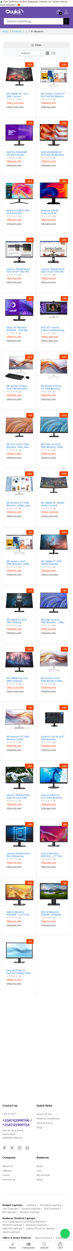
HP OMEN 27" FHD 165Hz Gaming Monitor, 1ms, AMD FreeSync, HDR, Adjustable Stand (52, 562)
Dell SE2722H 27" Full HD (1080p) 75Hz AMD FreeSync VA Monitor (18, 972)
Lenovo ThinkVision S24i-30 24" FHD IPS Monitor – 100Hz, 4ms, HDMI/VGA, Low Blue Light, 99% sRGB (53, 270)
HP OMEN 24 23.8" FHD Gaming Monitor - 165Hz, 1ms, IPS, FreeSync (17, 621)
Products (17, 31)
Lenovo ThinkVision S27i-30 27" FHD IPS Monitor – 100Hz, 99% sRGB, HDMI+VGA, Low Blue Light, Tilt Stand (18, 270)
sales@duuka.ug (12, 1137)
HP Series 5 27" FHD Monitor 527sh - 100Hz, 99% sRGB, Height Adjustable (18, 738)
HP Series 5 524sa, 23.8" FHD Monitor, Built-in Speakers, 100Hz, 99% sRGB (17, 387)
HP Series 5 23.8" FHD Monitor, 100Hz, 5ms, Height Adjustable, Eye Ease (18, 562)
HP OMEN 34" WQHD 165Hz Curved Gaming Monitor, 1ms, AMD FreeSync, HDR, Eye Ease (52, 504)
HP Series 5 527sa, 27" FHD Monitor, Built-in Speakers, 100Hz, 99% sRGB (51, 387)
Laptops (31, 1205)
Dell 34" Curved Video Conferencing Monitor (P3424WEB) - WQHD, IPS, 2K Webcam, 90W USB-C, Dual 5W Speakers (52, 329)
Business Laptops (36, 1225)
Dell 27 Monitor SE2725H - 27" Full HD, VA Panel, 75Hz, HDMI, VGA (52, 855)
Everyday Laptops (50, 1205)
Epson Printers (43, 1238)
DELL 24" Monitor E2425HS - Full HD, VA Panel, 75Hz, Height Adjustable (17, 329)
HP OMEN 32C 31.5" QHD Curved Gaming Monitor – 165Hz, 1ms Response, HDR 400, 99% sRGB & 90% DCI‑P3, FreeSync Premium (18, 95)
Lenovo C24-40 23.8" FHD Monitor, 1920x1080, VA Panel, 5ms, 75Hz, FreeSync (53, 738)
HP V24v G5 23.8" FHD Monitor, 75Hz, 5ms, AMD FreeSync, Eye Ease (52, 445)
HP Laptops (9, 1212)
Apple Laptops (11, 1232)
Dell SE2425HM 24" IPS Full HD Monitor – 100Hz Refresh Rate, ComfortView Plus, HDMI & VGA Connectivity (52, 153)
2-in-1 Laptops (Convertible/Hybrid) (23, 1221)
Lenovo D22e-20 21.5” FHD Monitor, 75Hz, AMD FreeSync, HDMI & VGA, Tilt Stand (52, 796)
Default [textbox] (25, 53)
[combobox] (31, 53)
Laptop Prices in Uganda (40, 1228)
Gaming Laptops (12, 1228)
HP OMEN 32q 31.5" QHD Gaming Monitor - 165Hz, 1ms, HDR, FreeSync (18, 679)
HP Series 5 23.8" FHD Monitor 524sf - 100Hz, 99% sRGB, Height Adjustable (52, 679)
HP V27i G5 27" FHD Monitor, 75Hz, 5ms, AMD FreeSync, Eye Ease (18, 445)
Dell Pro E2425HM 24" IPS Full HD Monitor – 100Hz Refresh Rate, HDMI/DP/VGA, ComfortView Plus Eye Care (17, 153)
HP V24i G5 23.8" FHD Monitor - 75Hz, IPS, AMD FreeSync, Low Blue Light (52, 621)
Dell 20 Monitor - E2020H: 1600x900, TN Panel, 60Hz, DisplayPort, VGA (51, 913)
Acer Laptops (10, 1208)
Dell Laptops (51, 1208)
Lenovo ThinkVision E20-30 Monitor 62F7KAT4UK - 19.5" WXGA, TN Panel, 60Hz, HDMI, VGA (18, 855)
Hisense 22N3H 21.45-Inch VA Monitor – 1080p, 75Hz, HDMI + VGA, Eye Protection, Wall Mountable (52, 212)
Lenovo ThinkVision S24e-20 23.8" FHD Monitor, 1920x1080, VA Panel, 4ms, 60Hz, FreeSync (18, 796)
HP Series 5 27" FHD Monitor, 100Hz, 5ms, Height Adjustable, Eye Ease (18, 504)
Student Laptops (30, 1212)
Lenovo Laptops (31, 1208)
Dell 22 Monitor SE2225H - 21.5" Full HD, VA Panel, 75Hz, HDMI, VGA (18, 913)
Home (5, 31)
